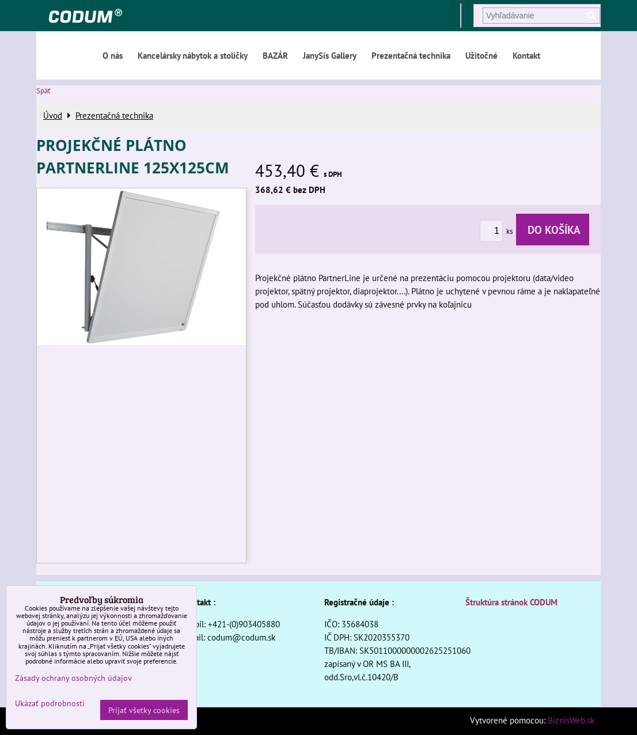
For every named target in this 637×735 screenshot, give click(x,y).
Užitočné (481, 55)
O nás (113, 55)
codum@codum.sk (241, 637)
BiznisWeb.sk (571, 720)
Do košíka (553, 229)
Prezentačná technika (410, 55)
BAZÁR (275, 55)
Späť (43, 91)
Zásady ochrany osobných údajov (73, 677)
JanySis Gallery (330, 55)
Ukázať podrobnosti (50, 703)
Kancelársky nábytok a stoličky (193, 55)
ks (498, 231)
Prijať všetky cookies (144, 709)
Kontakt (526, 55)
